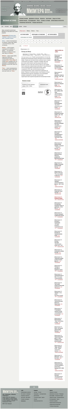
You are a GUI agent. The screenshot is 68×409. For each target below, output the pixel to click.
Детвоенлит (36, 395)
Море (14, 60)
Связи (20, 26)
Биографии (52, 395)
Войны (4, 47)
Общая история (53, 397)
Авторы (35, 392)
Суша (10, 60)
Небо (7, 60)
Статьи (24, 26)
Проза (58, 399)
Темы (3, 68)
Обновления (26, 392)
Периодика (36, 393)
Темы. (13, 71)
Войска (4, 55)
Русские (7, 26)
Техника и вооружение (59, 79)
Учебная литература (54, 406)
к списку (25, 45)
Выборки (15, 26)
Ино (11, 26)
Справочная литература (55, 404)
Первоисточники (53, 392)
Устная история (37, 397)
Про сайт (25, 397)
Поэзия (35, 399)
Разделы (25, 395)
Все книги (25, 393)
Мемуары (61, 393)
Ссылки (25, 399)
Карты (43, 397)
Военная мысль (60, 397)
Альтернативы (42, 393)
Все (2, 26)
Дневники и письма (54, 393)
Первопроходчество (38, 400)
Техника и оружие (54, 400)
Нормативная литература (55, 402)
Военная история (9, 20)
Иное (7, 61)
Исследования (60, 69)
